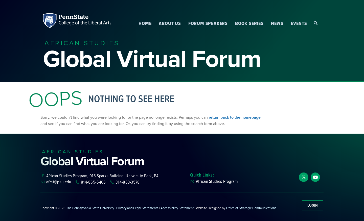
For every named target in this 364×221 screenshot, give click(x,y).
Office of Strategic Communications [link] (251, 208)
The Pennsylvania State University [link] (90, 208)
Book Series (249, 23)
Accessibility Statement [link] (177, 208)
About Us (170, 23)
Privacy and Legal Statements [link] (137, 208)
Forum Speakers (208, 23)
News (277, 23)
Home (145, 23)
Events (299, 23)
